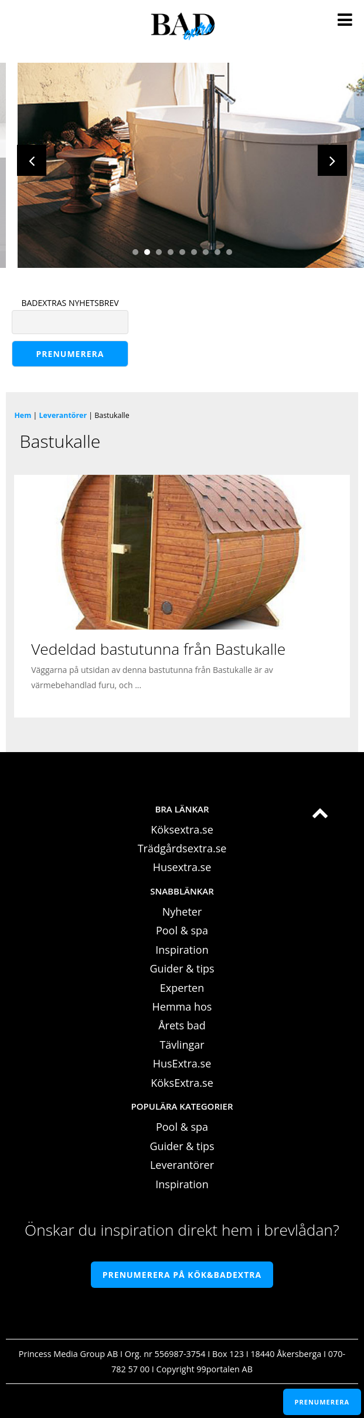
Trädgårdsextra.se (182, 848)
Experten (182, 988)
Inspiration (181, 950)
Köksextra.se (182, 829)
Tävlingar (181, 1045)
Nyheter (182, 911)
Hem (22, 415)
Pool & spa (182, 930)
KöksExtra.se (182, 1083)
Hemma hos (182, 1006)
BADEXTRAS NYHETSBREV (69, 302)
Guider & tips (181, 968)
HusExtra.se (182, 1063)
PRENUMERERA (322, 1401)
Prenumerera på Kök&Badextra (182, 1274)
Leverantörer (63, 415)
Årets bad (182, 1025)
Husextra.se (182, 867)
